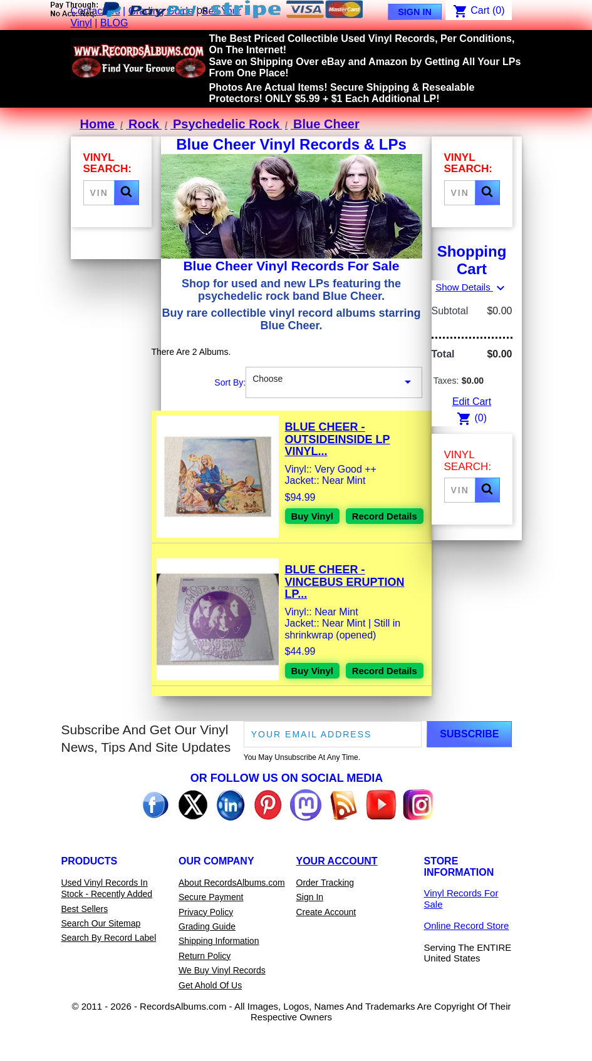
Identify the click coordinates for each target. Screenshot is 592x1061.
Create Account (326, 940)
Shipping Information (219, 970)
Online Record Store (466, 954)
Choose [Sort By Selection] (333, 382)
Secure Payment (211, 926)
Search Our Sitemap (101, 952)
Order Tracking (325, 911)
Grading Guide (207, 955)
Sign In (415, 12)
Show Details (471, 287)
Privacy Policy (206, 940)
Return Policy (205, 984)
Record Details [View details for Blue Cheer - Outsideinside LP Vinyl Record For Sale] (326, 538)
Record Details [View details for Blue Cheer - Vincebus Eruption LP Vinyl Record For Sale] (326, 701)
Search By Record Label (109, 966)
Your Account (337, 889)
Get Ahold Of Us (210, 1013)
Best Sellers (84, 937)
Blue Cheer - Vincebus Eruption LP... (345, 590)
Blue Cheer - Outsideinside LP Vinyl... (337, 439)
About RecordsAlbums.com (232, 911)
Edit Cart (471, 401)
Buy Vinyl (314, 516)
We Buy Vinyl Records (222, 999)
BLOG (114, 23)
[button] (126, 192)
